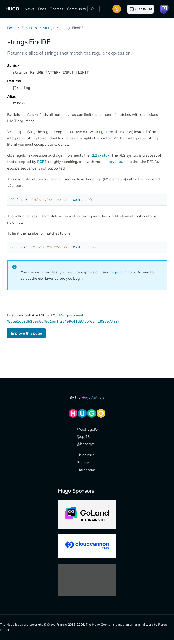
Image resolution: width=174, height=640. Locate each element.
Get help (83, 462)
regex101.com (122, 272)
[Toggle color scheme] (116, 9)
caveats (115, 161)
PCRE (41, 161)
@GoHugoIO (87, 429)
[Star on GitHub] (140, 9)
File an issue (85, 455)
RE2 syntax (100, 155)
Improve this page (26, 333)
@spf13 (83, 436)
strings (48, 27)
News (29, 9)
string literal (104, 131)
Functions (29, 27)
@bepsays (86, 443)
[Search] (93, 8)
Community (76, 9)
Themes (56, 9)
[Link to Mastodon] (164, 9)
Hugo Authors (93, 397)
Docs (42, 9)
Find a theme (86, 470)
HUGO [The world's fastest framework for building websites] (12, 9)
